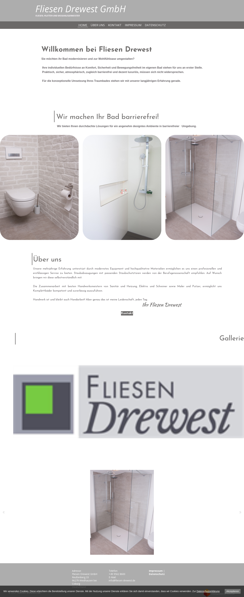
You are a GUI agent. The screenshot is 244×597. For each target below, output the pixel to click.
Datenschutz (155, 25)
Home (82, 25)
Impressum (133, 25)
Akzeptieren (232, 591)
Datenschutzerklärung (208, 591)
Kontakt (114, 25)
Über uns (98, 25)
